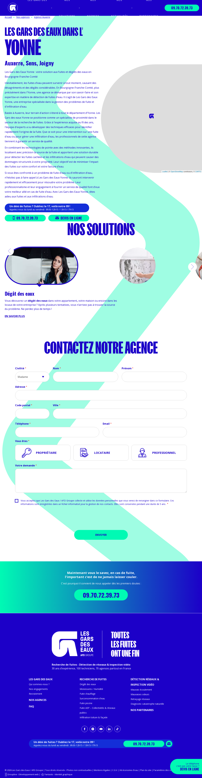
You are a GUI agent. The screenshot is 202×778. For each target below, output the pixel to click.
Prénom (127, 368)
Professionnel (164, 453)
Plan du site (145, 770)
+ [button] (105, 68)
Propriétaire (46, 453)
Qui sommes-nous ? (39, 684)
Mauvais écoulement (141, 689)
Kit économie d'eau (129, 770)
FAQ (31, 706)
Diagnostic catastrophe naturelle (147, 703)
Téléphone (22, 423)
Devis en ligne (68, 217)
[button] (9, 251)
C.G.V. (115, 770)
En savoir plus (15, 316)
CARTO (198, 172)
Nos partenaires (142, 710)
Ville (55, 405)
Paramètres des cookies (165, 770)
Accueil (8, 17)
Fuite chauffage (87, 693)
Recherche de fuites (93, 679)
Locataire (102, 453)
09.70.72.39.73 (182, 7)
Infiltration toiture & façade (93, 717)
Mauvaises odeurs (140, 694)
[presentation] (101, 519)
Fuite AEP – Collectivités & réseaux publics (97, 710)
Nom (56, 368)
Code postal (22, 405)
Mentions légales (102, 770)
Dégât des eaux (88, 684)
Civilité (19, 368)
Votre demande (25, 465)
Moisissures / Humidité (91, 688)
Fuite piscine (86, 703)
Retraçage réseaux (140, 699)
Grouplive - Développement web (23, 774)
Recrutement (35, 693)
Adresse (20, 387)
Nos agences (37, 700)
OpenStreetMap (177, 172)
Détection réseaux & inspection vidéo (145, 682)
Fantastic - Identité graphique (58, 774)
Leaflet (164, 172)
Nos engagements (38, 688)
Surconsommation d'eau (92, 698)
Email (106, 423)
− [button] (105, 73)
